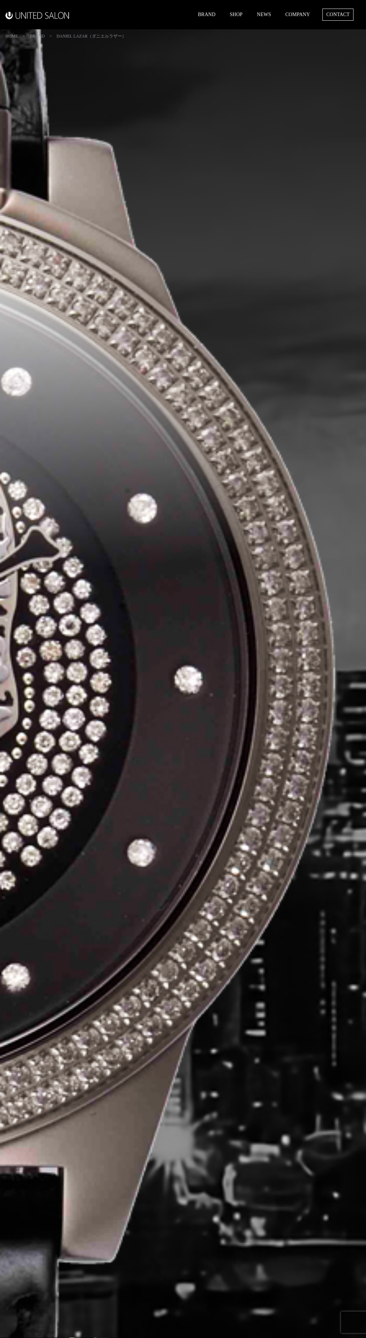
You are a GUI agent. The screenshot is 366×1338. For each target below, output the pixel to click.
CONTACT (338, 14)
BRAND (207, 14)
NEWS (264, 14)
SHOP (236, 14)
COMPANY (297, 14)
